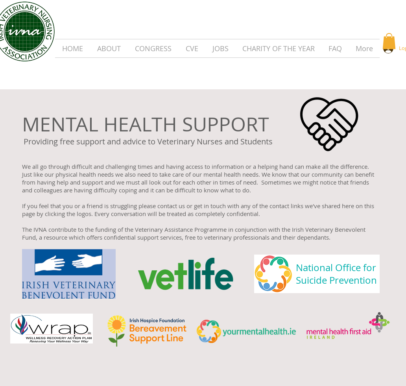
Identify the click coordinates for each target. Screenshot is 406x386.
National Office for (336, 267)
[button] (389, 41)
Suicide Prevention (336, 280)
